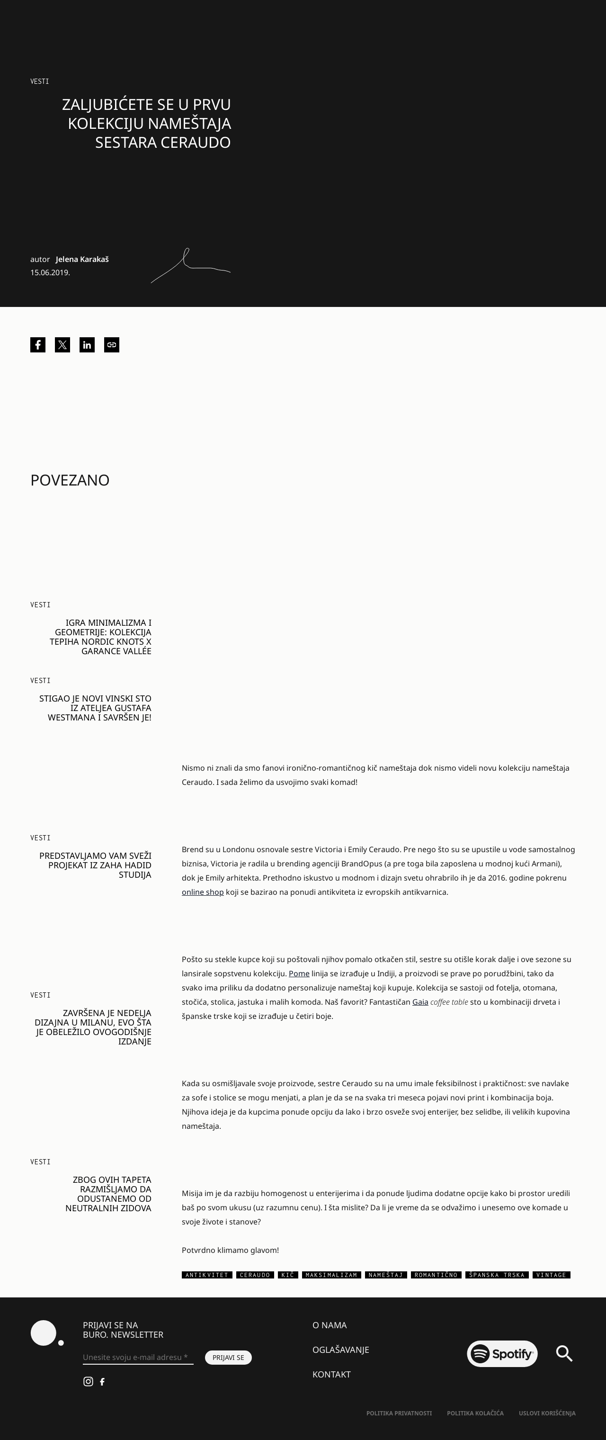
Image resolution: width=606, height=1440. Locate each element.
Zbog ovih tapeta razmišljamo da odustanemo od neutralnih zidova (108, 1194)
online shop (203, 892)
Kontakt (331, 1374)
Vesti (39, 81)
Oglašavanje (340, 1349)
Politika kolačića (475, 1413)
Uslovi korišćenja (547, 1413)
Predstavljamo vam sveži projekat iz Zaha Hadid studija (95, 865)
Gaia (420, 1002)
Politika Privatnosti (399, 1413)
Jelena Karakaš (82, 259)
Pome (299, 973)
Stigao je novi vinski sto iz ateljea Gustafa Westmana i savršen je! (95, 708)
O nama (329, 1325)
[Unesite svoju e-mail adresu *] (138, 1357)
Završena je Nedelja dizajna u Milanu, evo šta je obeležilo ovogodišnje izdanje (93, 1027)
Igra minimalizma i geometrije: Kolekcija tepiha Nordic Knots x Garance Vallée (101, 637)
